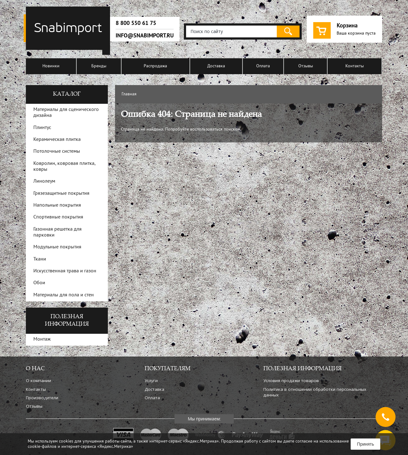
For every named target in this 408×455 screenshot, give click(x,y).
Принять (365, 444)
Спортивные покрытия (58, 217)
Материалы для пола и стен (63, 295)
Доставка (216, 66)
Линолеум (44, 181)
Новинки (51, 66)
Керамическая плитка (57, 139)
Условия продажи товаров (291, 380)
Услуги (151, 380)
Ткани (39, 259)
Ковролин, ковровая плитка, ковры (64, 166)
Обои (39, 283)
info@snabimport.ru (145, 35)
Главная (129, 94)
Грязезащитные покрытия (61, 193)
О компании (38, 380)
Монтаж (42, 339)
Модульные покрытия (57, 247)
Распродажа (155, 66)
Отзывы (305, 66)
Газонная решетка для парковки (57, 232)
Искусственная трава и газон (64, 271)
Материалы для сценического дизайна (66, 113)
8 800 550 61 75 (136, 23)
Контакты (354, 66)
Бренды (98, 66)
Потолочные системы (56, 151)
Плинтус (42, 128)
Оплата (263, 66)
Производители (42, 397)
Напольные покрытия (57, 205)
